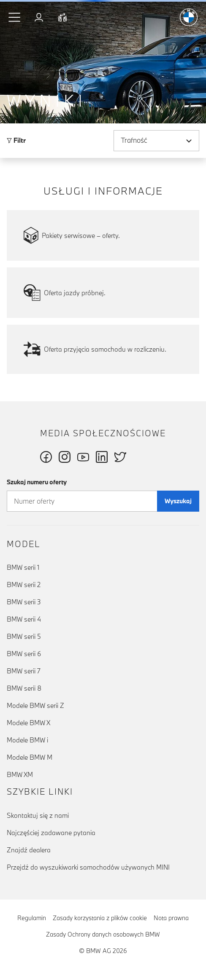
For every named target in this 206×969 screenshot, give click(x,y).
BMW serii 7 (24, 671)
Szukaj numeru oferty (37, 482)
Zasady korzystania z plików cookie (100, 918)
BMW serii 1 (23, 567)
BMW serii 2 (24, 584)
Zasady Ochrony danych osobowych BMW (103, 934)
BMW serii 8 (24, 688)
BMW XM (20, 774)
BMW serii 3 (24, 602)
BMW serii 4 (24, 619)
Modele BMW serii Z (35, 705)
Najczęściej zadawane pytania (51, 832)
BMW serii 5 (24, 636)
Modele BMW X (28, 722)
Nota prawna (171, 918)
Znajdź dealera (29, 850)
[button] (15, 17)
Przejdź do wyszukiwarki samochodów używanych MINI (88, 867)
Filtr (16, 140)
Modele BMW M (29, 757)
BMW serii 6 (24, 653)
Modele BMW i (27, 740)
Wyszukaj (178, 501)
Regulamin (31, 918)
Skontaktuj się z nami (38, 815)
